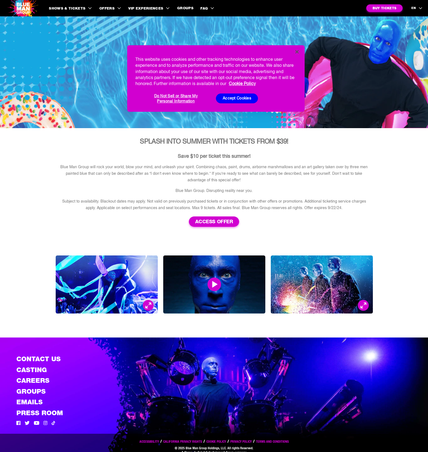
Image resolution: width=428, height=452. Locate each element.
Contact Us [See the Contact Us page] (38, 359)
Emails (29, 402)
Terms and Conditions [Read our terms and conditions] (272, 441)
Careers (32, 380)
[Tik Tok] (53, 423)
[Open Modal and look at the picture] (148, 305)
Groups (185, 8)
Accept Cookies (237, 98)
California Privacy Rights (182, 441)
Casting (31, 370)
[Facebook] (18, 423)
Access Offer (214, 221)
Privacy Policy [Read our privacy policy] (241, 441)
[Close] (297, 52)
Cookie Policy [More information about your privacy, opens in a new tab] (242, 83)
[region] (216, 78)
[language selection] (417, 8)
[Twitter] (27, 423)
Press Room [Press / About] (39, 413)
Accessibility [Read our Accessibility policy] (149, 441)
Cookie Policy (216, 441)
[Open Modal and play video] (214, 284)
